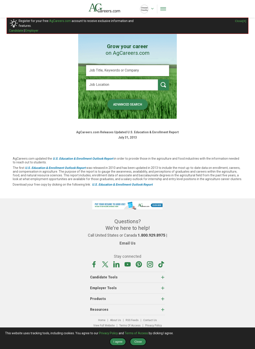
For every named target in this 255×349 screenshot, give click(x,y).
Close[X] (240, 21)
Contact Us (150, 320)
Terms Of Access (130, 325)
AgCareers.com (60, 21)
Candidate (16, 30)
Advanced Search (127, 104)
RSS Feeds (132, 320)
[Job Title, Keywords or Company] (127, 70)
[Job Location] (122, 84)
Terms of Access (136, 333)
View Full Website (104, 325)
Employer (31, 30)
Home (101, 320)
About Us (115, 320)
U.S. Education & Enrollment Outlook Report (83, 158)
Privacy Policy (153, 325)
